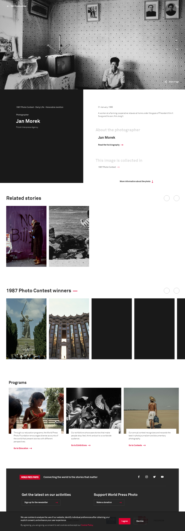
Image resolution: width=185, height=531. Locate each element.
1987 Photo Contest (19, 6)
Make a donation (104, 502)
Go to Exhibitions (79, 445)
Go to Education (21, 448)
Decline (140, 521)
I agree (125, 521)
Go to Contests (135, 445)
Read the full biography (109, 145)
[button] (167, 198)
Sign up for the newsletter (36, 502)
